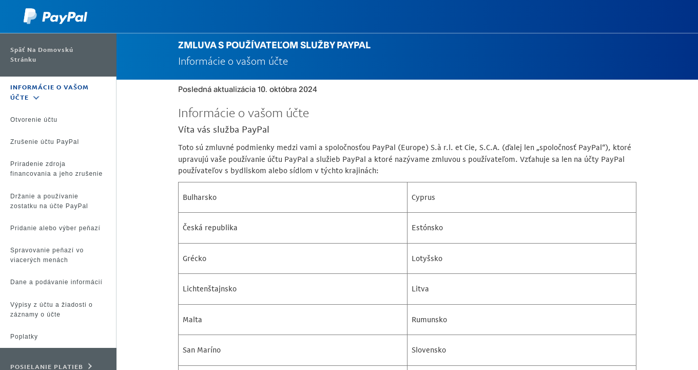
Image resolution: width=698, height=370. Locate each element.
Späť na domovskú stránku (41, 55)
